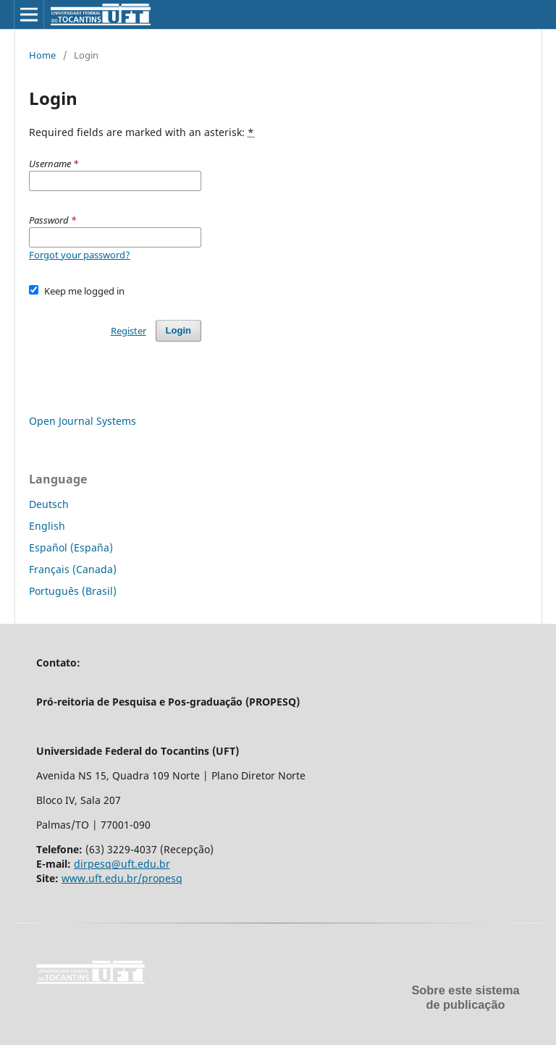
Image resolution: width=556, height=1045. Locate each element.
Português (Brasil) (73, 591)
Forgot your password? (79, 254)
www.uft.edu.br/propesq (122, 878)
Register (128, 330)
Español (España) (71, 547)
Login (178, 330)
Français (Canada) (73, 569)
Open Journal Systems (82, 421)
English (47, 526)
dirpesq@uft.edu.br (122, 864)
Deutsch (49, 504)
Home (42, 55)
